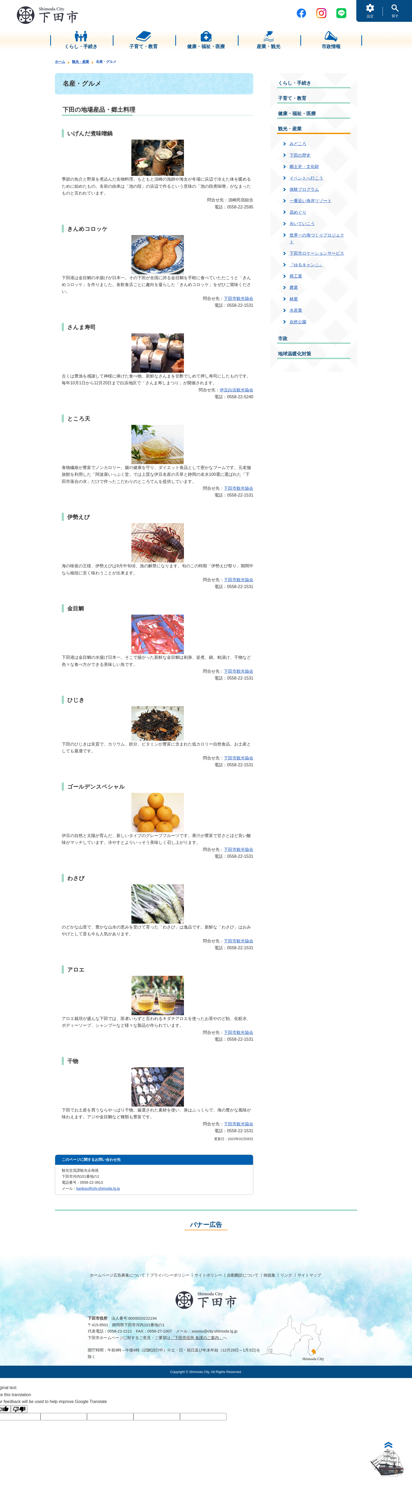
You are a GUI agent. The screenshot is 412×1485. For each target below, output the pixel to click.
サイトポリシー (208, 1275)
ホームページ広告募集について (117, 1275)
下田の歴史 (300, 155)
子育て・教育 (292, 98)
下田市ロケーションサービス (317, 253)
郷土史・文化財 (304, 166)
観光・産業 (80, 62)
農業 (294, 287)
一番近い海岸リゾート (311, 200)
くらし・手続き (294, 83)
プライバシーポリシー (169, 1275)
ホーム (60, 62)
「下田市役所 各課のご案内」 (197, 1337)
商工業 (296, 276)
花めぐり (298, 212)
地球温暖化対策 (294, 353)
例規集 (269, 1275)
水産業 (296, 310)
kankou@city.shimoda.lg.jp (98, 1188)
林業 (294, 299)
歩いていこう (302, 223)
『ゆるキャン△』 (306, 265)
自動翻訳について (243, 1275)
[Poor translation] (19, 1409)
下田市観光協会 (238, 298)
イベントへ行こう (306, 178)
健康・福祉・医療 (297, 113)
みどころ (298, 143)
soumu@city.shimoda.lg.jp (214, 1331)
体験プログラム (304, 189)
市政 (282, 338)
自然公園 (298, 322)
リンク (286, 1275)
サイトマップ (309, 1275)
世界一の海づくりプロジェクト (317, 238)
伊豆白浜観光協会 (236, 390)
